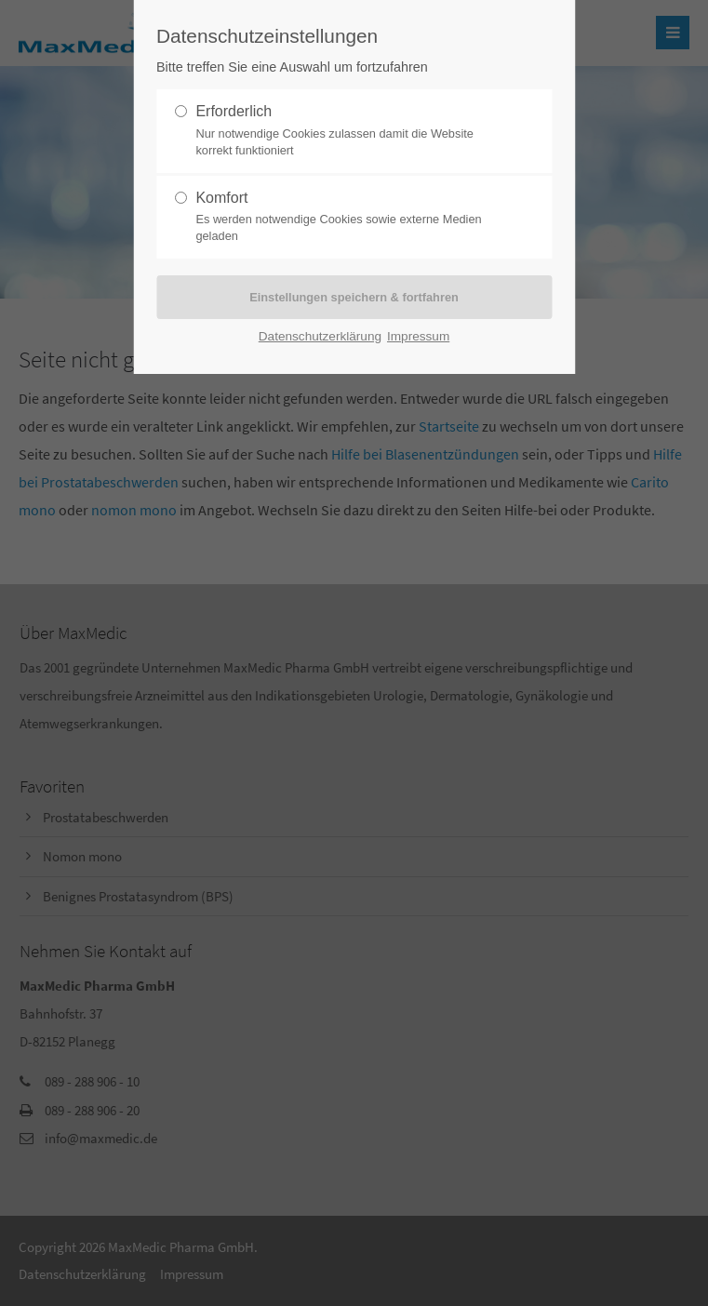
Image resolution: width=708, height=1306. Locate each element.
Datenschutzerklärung (320, 336)
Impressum (418, 336)
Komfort (346, 218)
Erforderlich (346, 131)
